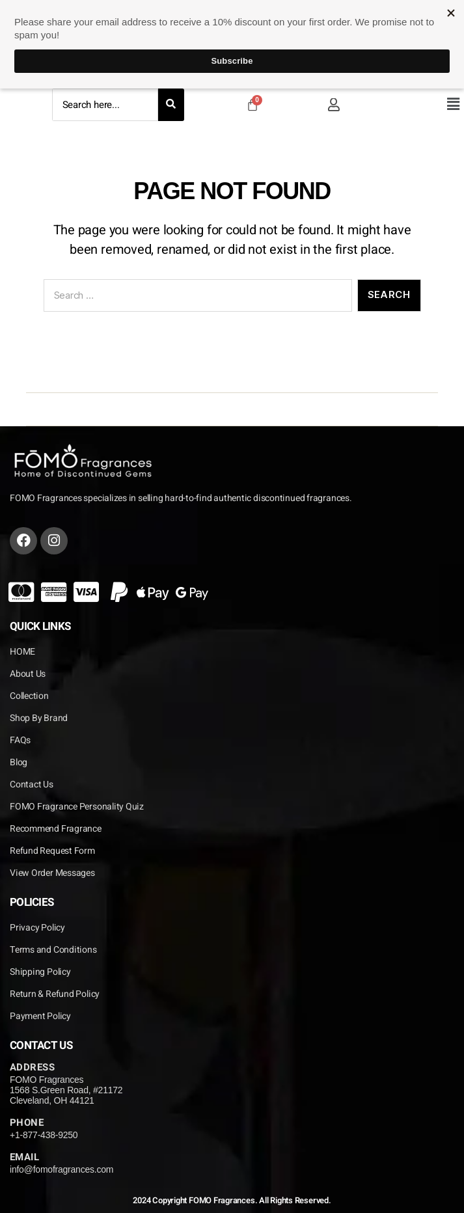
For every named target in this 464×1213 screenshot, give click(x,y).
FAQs (20, 740)
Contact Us (31, 784)
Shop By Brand (39, 718)
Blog (18, 762)
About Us (28, 674)
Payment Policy (40, 1016)
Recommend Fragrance (56, 829)
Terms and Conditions (53, 950)
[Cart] (252, 104)
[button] (453, 104)
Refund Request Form (52, 851)
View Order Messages (52, 873)
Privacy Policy (37, 927)
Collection (29, 696)
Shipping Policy (40, 972)
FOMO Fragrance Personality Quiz (77, 806)
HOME (22, 652)
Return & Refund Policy (55, 994)
